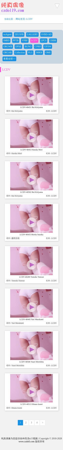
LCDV (29, 19)
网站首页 (20, 19)
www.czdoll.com (26, 441)
